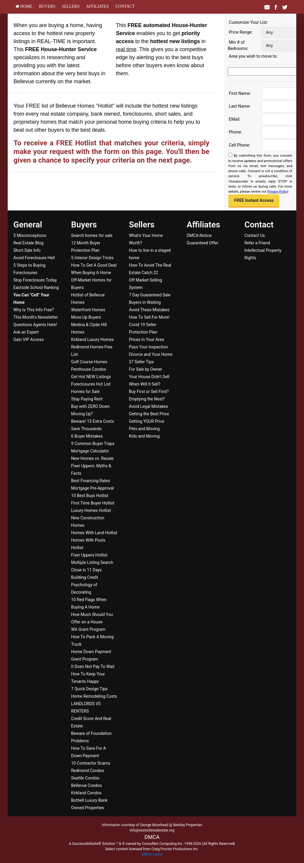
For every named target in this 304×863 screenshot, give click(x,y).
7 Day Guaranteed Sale (149, 295)
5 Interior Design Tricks (92, 257)
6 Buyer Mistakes (87, 436)
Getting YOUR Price (146, 421)
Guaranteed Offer (202, 242)
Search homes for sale (92, 235)
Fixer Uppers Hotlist (89, 555)
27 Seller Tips (141, 361)
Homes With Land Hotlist (94, 532)
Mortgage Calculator (90, 451)
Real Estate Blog (28, 242)
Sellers (71, 6)
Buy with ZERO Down (90, 406)
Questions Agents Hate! (35, 324)
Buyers (47, 6)
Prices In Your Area (146, 339)
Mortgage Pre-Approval (92, 488)
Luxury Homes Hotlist (91, 510)
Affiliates (97, 6)
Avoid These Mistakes (149, 309)
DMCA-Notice (199, 235)
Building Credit (84, 577)
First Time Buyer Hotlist (93, 503)
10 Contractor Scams (90, 763)
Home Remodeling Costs (94, 696)
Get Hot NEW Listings (91, 376)
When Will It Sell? (144, 384)
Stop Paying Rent (87, 399)
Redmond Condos (87, 770)
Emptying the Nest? (147, 399)
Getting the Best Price (149, 413)
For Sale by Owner (145, 369)
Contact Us (254, 235)
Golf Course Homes (89, 361)
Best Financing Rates (90, 480)
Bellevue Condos (86, 785)
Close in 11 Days (86, 570)
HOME (24, 6)
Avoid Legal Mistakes (148, 406)
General (27, 224)
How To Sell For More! (149, 317)
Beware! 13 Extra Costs (92, 421)
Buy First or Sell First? (149, 391)
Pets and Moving (144, 428)
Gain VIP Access (28, 339)
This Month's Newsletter (35, 317)
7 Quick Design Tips (89, 688)
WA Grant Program (88, 629)
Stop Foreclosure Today (35, 280)
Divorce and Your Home (150, 354)
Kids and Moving (144, 436)
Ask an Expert (26, 332)
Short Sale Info (27, 250)
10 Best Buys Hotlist (90, 495)
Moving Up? (82, 413)
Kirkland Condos (86, 792)
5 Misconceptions (29, 235)
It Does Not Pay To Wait (93, 666)
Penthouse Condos (88, 369)
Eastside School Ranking (36, 287)
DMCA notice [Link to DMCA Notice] (152, 854)
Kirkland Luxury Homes (92, 339)
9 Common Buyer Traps (93, 443)
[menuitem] (24, 6)
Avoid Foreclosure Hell (34, 257)
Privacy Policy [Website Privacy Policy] (278, 191)
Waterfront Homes (88, 309)
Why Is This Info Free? (33, 309)
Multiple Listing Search (92, 562)
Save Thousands (86, 428)
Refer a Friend (257, 242)
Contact (125, 6)
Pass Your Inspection (148, 347)
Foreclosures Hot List (91, 384)
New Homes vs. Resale (92, 458)
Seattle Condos (85, 778)
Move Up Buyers (86, 317)
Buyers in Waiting (145, 302)
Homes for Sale (85, 391)
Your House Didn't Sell (149, 376)
